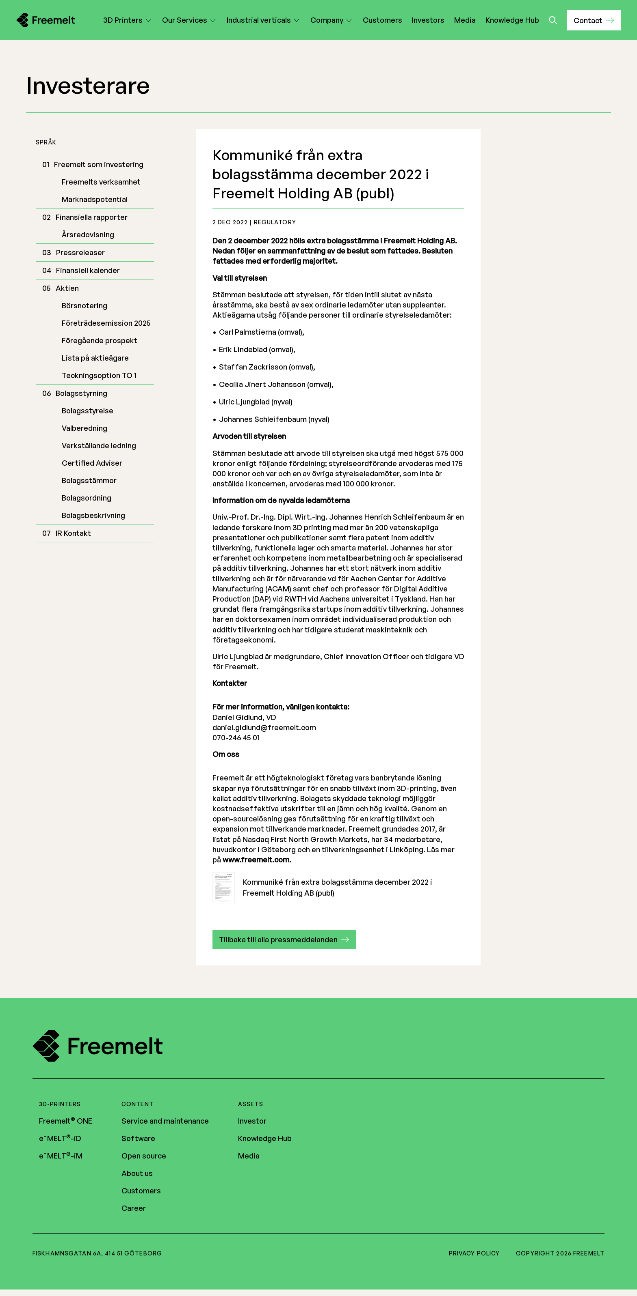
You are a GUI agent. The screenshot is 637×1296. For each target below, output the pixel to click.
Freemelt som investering (98, 164)
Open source (143, 1155)
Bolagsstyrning (81, 393)
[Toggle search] (553, 20)
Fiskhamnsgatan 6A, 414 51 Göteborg (97, 1253)
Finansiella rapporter (92, 217)
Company (326, 19)
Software (138, 1138)
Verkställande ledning (99, 445)
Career (133, 1208)
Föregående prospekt (99, 340)
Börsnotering (84, 305)
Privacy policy (474, 1253)
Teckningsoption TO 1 (99, 375)
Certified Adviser (92, 462)
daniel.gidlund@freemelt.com (264, 727)
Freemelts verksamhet (101, 181)
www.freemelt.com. (257, 859)
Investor (252, 1120)
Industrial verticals (259, 19)
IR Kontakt (73, 533)
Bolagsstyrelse (87, 410)
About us (137, 1173)
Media (465, 19)
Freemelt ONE (65, 1120)
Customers (382, 19)
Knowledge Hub (512, 19)
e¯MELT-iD (60, 1138)
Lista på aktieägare (95, 357)
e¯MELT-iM (60, 1155)
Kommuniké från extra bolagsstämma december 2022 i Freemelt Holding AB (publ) (322, 887)
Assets (250, 1103)
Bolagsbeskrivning (93, 515)
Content (137, 1103)
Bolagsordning (86, 497)
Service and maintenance (165, 1120)
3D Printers (123, 19)
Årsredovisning (88, 234)
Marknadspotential (95, 199)
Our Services (184, 19)
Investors (428, 19)
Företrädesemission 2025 (106, 322)
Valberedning (84, 427)
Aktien (67, 288)
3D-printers (60, 1103)
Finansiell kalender (88, 270)
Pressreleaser (80, 252)
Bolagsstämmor (89, 480)
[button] (594, 20)
